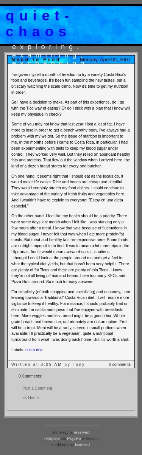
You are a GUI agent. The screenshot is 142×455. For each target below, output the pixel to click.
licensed (82, 444)
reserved (81, 432)
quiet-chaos (40, 23)
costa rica (33, 349)
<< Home (30, 397)
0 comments (120, 364)
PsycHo (74, 438)
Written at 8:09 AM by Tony (48, 364)
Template (52, 438)
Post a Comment (37, 388)
